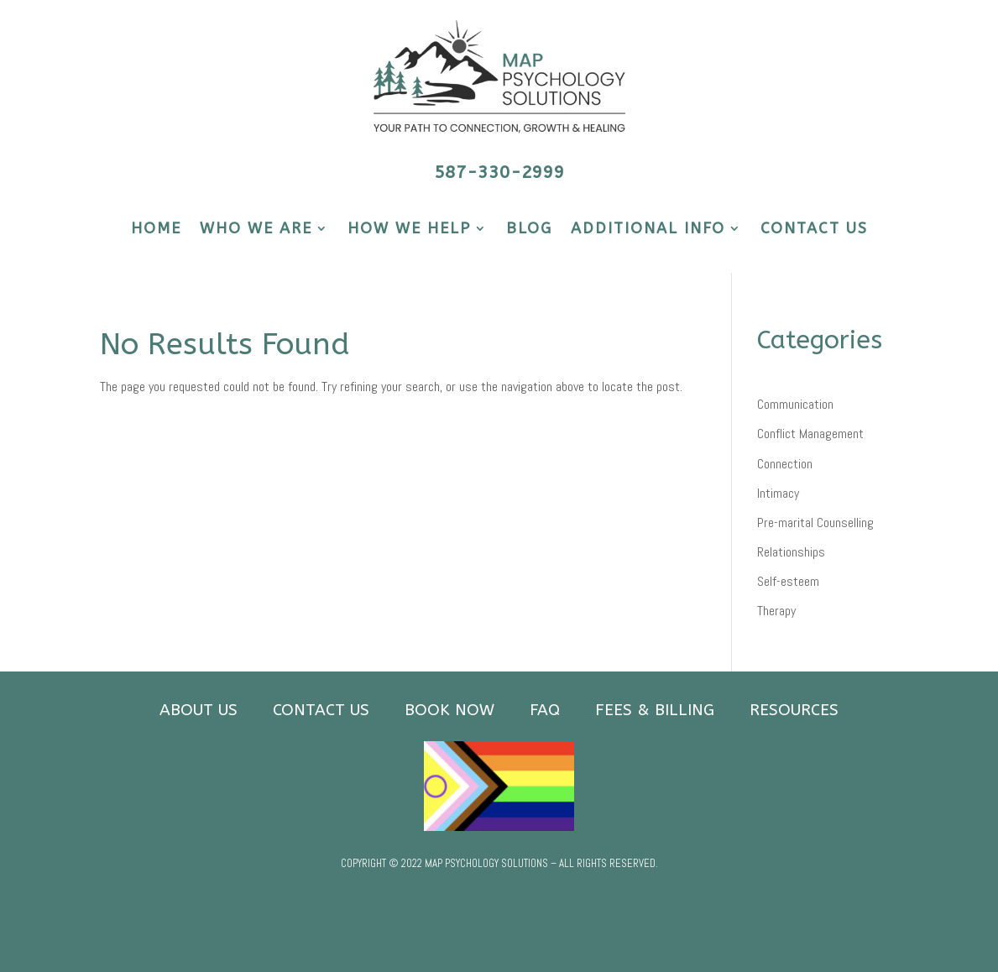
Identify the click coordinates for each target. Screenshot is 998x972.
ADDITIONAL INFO (648, 230)
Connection (785, 464)
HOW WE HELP (409, 230)
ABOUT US (198, 710)
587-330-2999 (499, 172)
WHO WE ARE (256, 230)
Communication (795, 404)
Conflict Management (810, 433)
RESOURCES (794, 710)
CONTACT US (814, 230)
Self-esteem (788, 581)
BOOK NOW (449, 710)
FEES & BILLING (654, 710)
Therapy (776, 610)
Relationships (791, 552)
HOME (156, 230)
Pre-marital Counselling (815, 522)
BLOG (529, 230)
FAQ (545, 710)
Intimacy (778, 493)
